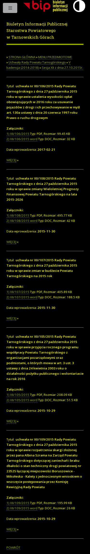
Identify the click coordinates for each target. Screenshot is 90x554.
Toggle (10, 9)
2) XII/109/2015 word (21, 508)
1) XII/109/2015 (17, 503)
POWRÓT (13, 547)
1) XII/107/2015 (17, 292)
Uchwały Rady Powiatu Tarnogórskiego (37, 62)
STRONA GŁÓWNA (22, 57)
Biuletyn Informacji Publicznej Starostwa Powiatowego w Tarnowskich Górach (36, 30)
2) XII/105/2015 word (21, 400)
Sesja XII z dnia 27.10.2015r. (62, 67)
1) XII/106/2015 (17, 133)
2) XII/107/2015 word (21, 297)
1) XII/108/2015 (17, 215)
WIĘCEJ (11, 160)
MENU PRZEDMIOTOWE (55, 57)
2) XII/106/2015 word (21, 139)
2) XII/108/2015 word (21, 220)
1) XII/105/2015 (17, 394)
